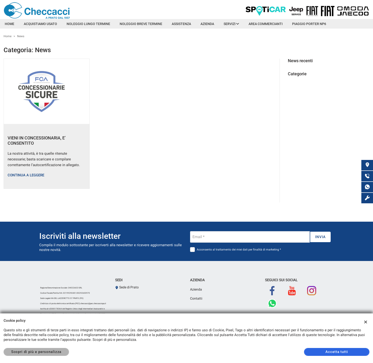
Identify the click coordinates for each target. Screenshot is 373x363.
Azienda (207, 24)
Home (9, 24)
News (20, 36)
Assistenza (181, 24)
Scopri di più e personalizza (36, 352)
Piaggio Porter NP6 (309, 24)
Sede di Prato (127, 287)
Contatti (196, 298)
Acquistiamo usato (40, 24)
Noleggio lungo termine (88, 24)
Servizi (231, 24)
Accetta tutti (336, 352)
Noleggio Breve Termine (141, 24)
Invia (320, 237)
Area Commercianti (266, 24)
